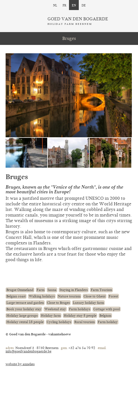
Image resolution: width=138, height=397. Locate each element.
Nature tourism (69, 296)
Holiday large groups (22, 315)
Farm (40, 290)
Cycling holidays (59, 322)
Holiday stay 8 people (80, 315)
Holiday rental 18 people (25, 322)
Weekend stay (55, 309)
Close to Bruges (58, 303)
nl (55, 5)
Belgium (105, 315)
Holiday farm (51, 315)
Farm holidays (79, 309)
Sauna (51, 290)
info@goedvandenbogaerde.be (28, 351)
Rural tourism (84, 322)
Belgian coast (16, 296)
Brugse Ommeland (20, 290)
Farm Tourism (101, 290)
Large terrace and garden (25, 303)
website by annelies (20, 364)
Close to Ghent (95, 296)
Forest (113, 296)
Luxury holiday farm (88, 303)
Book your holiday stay (23, 309)
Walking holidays (42, 296)
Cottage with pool (106, 309)
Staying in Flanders (74, 290)
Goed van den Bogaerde (77, 21)
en (74, 5)
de (84, 5)
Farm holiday (108, 322)
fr (64, 5)
